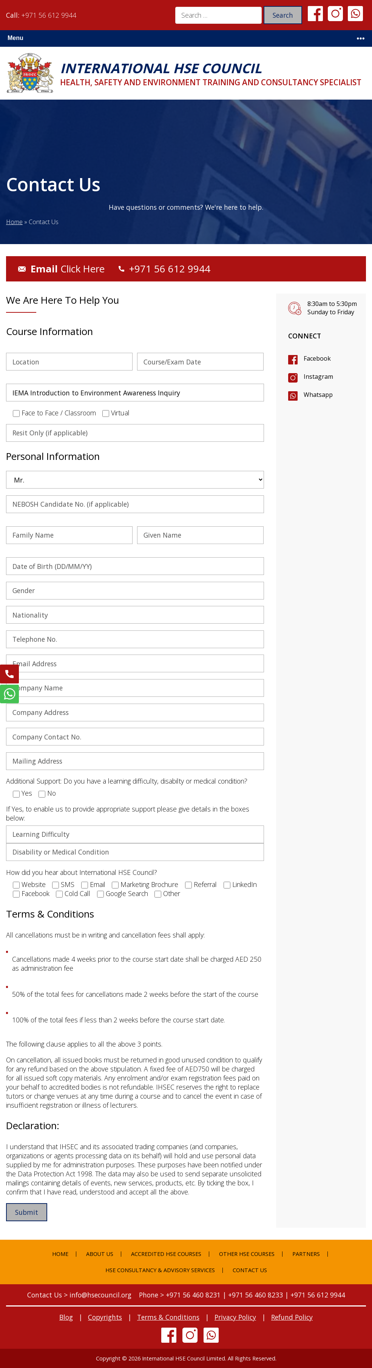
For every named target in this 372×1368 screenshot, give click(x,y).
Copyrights (105, 1317)
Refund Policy (292, 1317)
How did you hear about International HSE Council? (81, 872)
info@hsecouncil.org (100, 1294)
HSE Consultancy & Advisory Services (160, 1270)
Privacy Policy (235, 1317)
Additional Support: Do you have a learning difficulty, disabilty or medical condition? (126, 780)
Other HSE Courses (247, 1253)
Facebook (317, 358)
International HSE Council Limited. (184, 1358)
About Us (99, 1253)
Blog (66, 1317)
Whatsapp (318, 394)
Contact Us (250, 1270)
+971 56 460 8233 (255, 1294)
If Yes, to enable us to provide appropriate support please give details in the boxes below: (127, 813)
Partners (306, 1253)
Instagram (318, 376)
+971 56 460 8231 (193, 1294)
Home (14, 222)
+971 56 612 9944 (48, 15)
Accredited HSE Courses (166, 1253)
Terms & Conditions (168, 1317)
